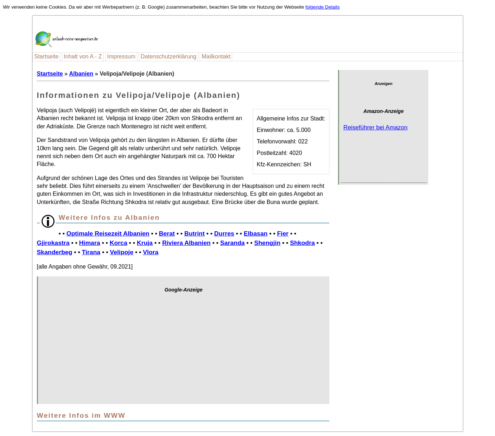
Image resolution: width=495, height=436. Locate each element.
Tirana (91, 252)
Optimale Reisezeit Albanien (107, 233)
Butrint (194, 233)
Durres (224, 233)
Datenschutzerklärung (168, 56)
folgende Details (322, 7)
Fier (283, 233)
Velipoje (122, 252)
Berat (167, 233)
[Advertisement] (184, 352)
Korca (118, 242)
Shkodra (302, 242)
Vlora (150, 252)
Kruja (145, 242)
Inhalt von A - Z (83, 56)
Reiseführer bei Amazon (375, 127)
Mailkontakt (215, 56)
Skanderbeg (54, 252)
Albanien (81, 74)
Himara (89, 242)
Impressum (121, 56)
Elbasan (255, 233)
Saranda (232, 242)
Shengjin (267, 242)
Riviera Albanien (186, 242)
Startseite (46, 56)
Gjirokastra (53, 242)
